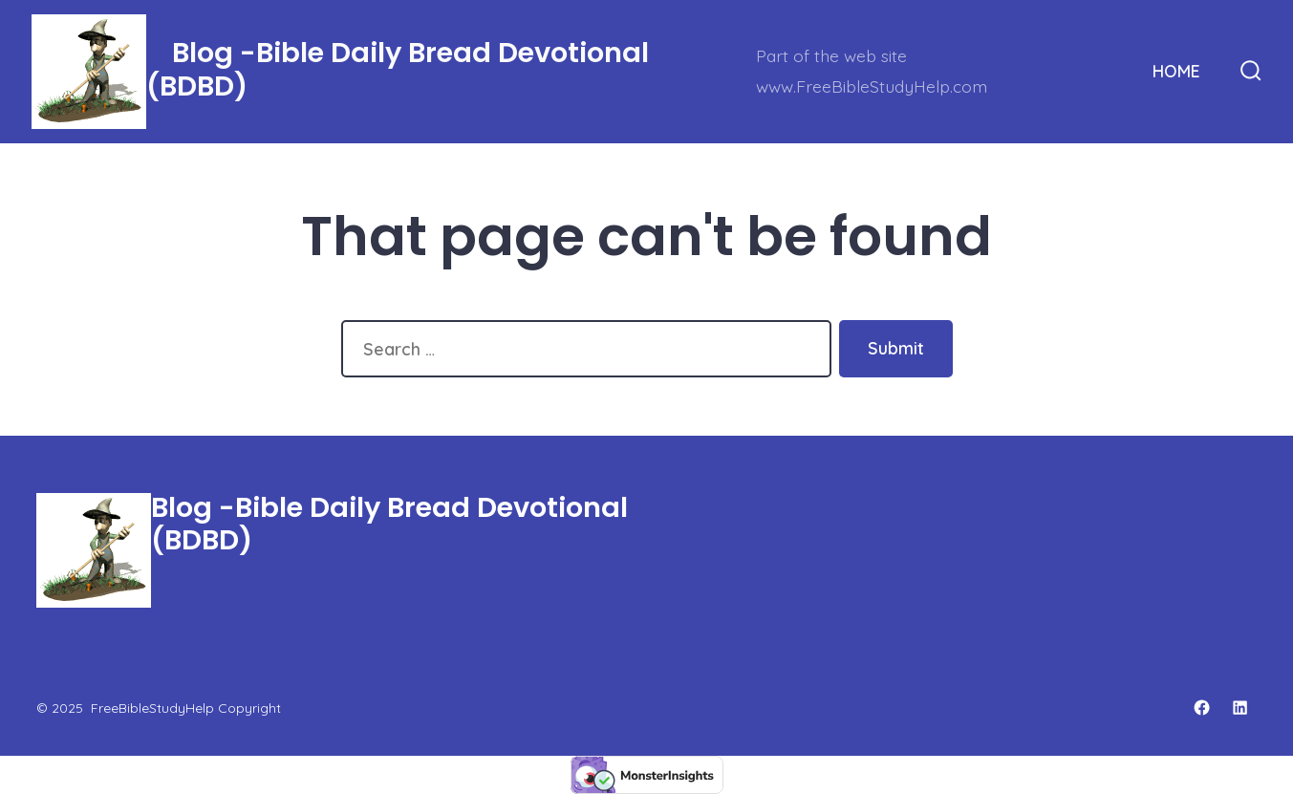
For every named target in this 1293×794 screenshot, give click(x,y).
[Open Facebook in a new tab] (1201, 707)
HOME (1176, 70)
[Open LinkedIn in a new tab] (1240, 707)
